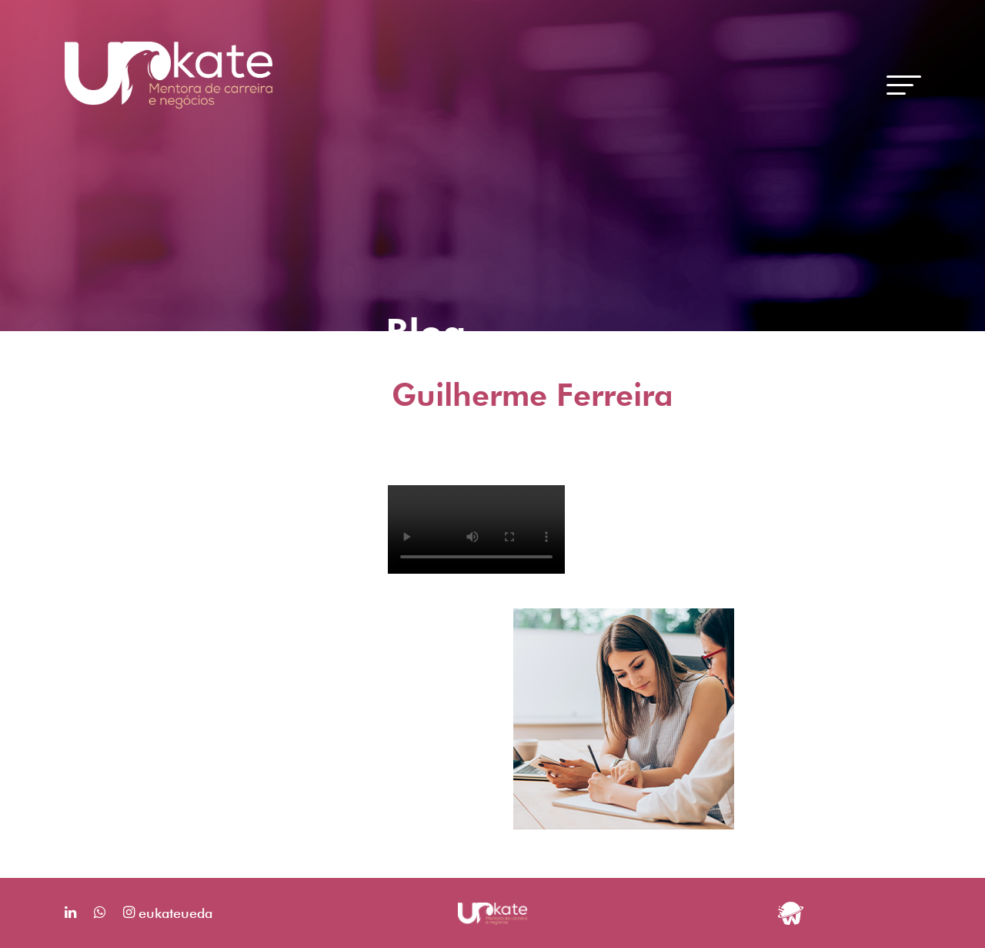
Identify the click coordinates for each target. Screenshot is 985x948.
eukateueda (167, 913)
